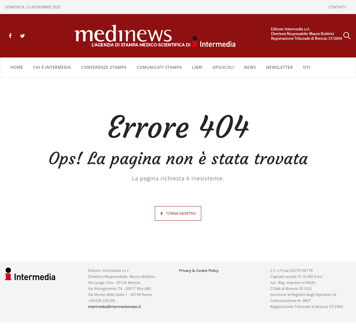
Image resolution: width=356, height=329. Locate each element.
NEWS (250, 67)
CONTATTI (337, 6)
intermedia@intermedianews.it (114, 306)
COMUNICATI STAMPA (159, 67)
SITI (307, 67)
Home (16, 67)
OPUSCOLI (223, 67)
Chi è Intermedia (52, 67)
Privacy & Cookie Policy (198, 270)
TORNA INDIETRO (181, 213)
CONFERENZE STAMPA (104, 67)
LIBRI (197, 67)
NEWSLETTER (279, 67)
